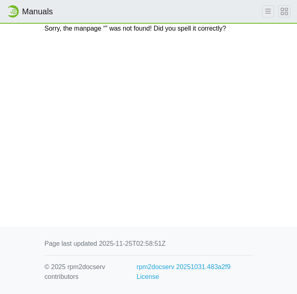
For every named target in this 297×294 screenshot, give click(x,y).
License (148, 276)
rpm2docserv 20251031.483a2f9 (184, 266)
